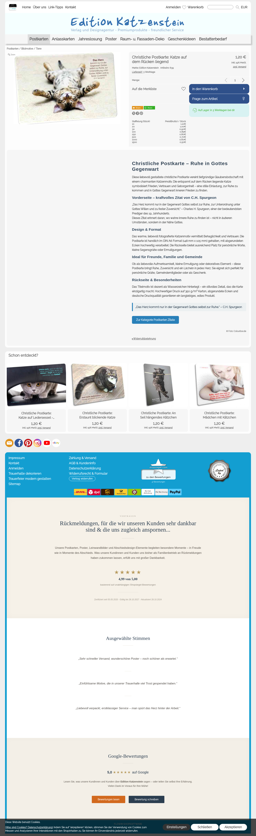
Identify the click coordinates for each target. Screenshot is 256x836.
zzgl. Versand (44, 427)
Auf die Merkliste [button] (144, 89)
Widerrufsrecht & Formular (88, 473)
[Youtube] (46, 443)
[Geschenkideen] (181, 39)
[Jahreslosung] (90, 39)
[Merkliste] (184, 7)
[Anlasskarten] (63, 39)
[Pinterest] (28, 443)
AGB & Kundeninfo (82, 463)
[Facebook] (18, 443)
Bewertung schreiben (146, 799)
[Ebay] (56, 443)
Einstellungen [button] (176, 827)
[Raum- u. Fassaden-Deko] (142, 39)
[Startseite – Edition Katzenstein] (12, 5)
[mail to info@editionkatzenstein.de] (9, 443)
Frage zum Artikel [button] (205, 99)
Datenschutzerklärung (85, 468)
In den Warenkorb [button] (205, 89)
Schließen (205, 827)
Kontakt (70, 7)
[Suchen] (220, 7)
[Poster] (111, 39)
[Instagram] (37, 443)
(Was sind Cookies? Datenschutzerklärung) (29, 827)
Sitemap (14, 484)
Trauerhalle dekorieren (24, 473)
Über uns (39, 7)
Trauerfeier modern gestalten (29, 479)
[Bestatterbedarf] (212, 39)
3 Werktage (143, 72)
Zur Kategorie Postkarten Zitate (155, 320)
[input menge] (235, 80)
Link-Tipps (55, 7)
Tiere (38, 48)
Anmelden (173, 7)
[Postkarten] (39, 39)
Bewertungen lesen (108, 799)
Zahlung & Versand (82, 458)
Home (26, 7)
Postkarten (13, 48)
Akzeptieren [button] (233, 827)
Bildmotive (27, 48)
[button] (237, 7)
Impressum (16, 458)
